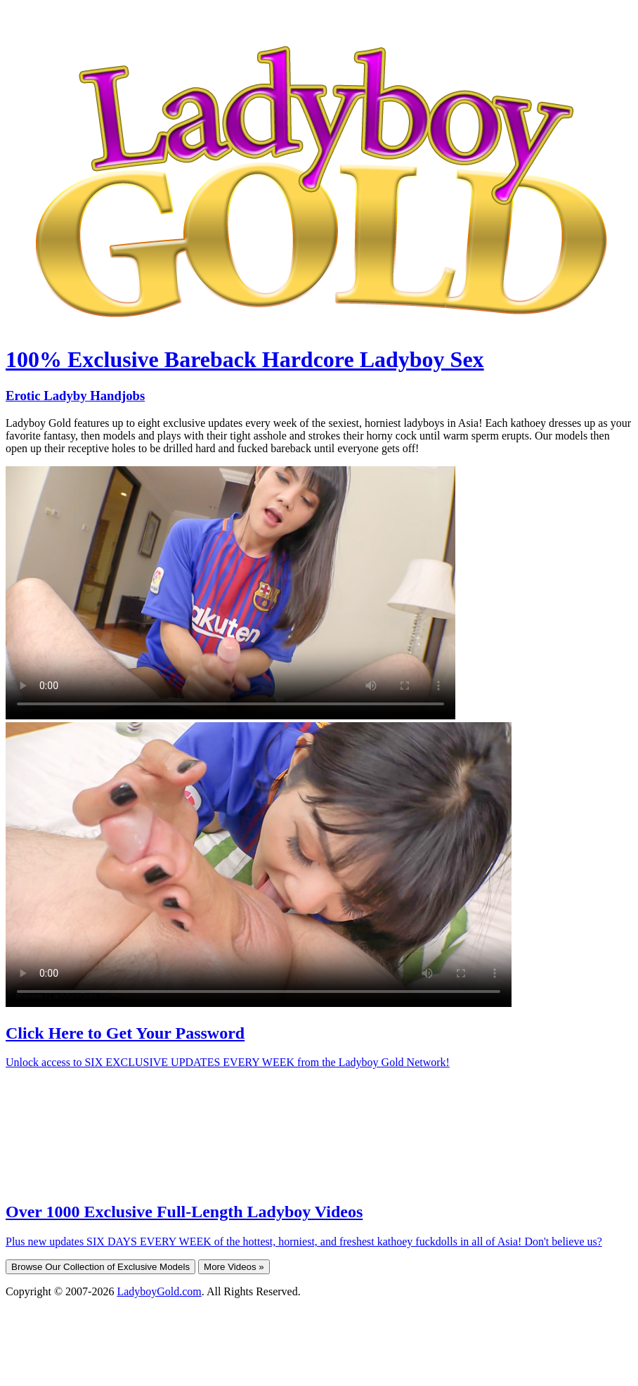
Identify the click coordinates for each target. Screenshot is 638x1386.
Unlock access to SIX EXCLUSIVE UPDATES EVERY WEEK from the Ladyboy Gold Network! (228, 1062)
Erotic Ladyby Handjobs (75, 395)
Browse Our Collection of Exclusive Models (100, 1267)
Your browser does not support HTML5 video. (230, 592)
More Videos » (234, 1267)
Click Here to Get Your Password (125, 1033)
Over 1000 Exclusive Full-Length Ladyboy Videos (184, 1211)
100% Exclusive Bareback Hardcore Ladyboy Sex (245, 359)
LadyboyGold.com (159, 1291)
